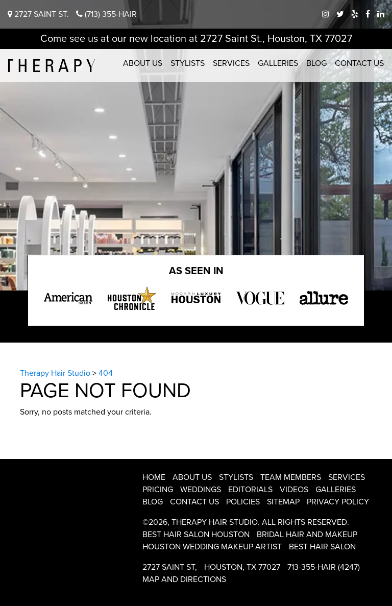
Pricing (157, 489)
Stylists (187, 63)
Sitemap (283, 502)
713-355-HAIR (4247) (323, 567)
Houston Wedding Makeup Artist (212, 547)
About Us (142, 63)
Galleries (278, 63)
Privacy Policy (338, 502)
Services (231, 63)
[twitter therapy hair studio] (340, 14)
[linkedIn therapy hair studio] (380, 14)
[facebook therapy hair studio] (367, 14)
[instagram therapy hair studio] (325, 14)
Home (153, 477)
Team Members (290, 477)
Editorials (250, 489)
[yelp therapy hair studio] (354, 14)
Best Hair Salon (322, 547)
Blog (316, 63)
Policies (243, 502)
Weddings (200, 489)
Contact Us (359, 63)
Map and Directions (184, 579)
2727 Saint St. (38, 14)
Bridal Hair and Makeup (307, 534)
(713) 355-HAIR (106, 14)
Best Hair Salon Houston (196, 534)
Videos (294, 489)
